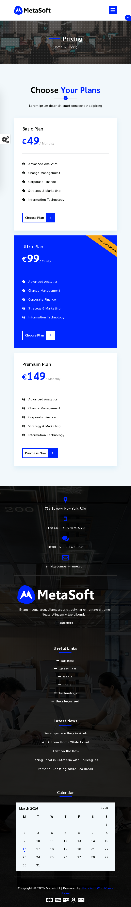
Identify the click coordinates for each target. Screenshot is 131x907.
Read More (65, 622)
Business (67, 660)
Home (57, 47)
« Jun (104, 807)
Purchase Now (41, 453)
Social (67, 685)
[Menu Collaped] (113, 10)
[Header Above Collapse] (128, 18)
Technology (67, 693)
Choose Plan (40, 217)
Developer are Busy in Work (65, 733)
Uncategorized (67, 701)
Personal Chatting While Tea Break (65, 769)
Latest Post (68, 668)
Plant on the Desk (65, 751)
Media (67, 677)
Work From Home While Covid (65, 742)
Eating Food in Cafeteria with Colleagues (65, 760)
